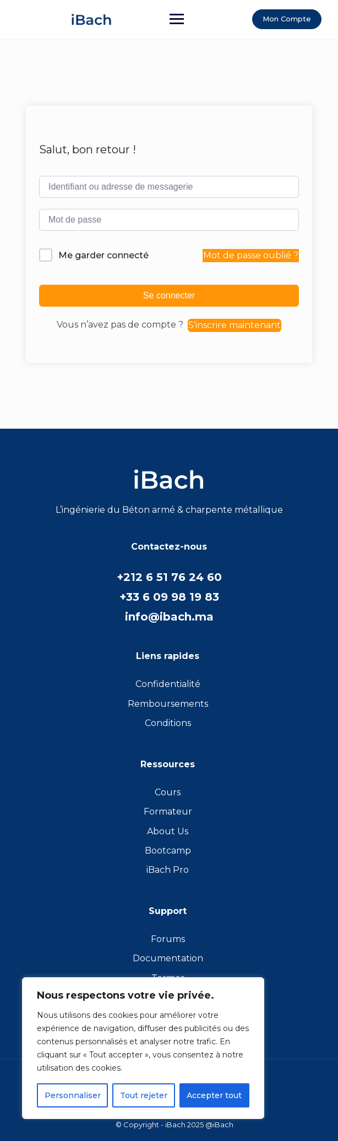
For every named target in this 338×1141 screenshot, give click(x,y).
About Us (167, 831)
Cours (168, 792)
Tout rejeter (143, 1095)
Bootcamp (168, 850)
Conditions (168, 723)
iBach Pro (167, 870)
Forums (168, 939)
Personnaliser (73, 1095)
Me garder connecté (103, 255)
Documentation (168, 958)
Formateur (168, 811)
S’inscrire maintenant (234, 325)
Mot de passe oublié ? (250, 255)
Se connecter (169, 295)
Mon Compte (287, 18)
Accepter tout (214, 1095)
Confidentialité (167, 684)
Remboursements (168, 704)
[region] (143, 1048)
